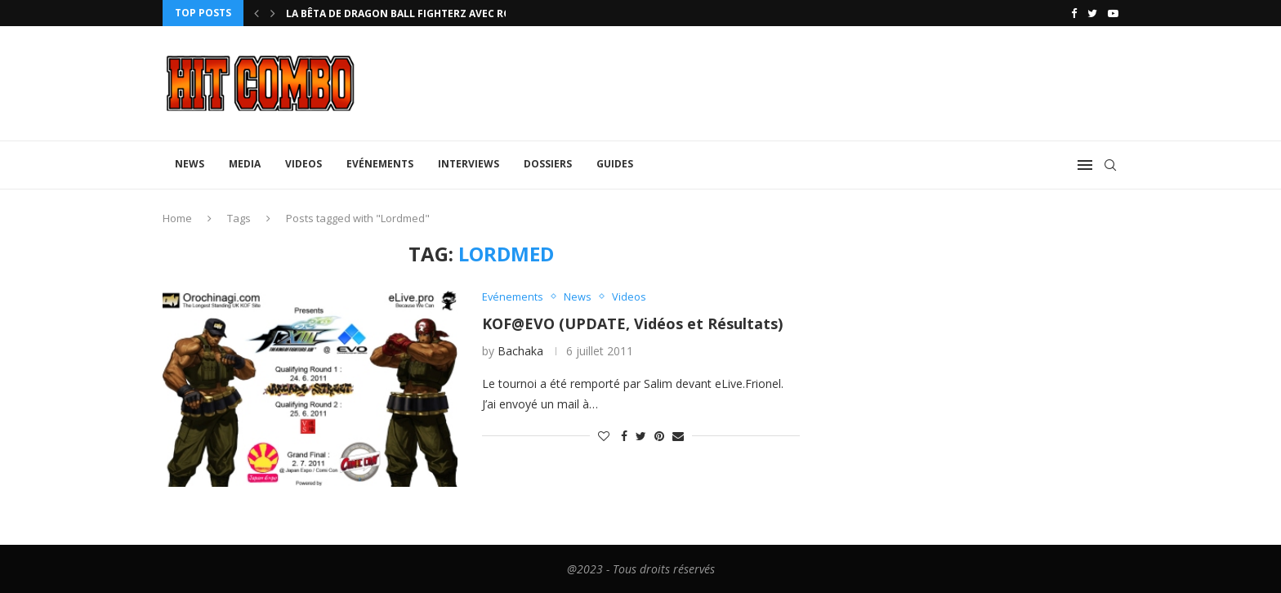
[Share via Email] (678, 435)
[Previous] (256, 13)
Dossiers (548, 164)
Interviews (468, 164)
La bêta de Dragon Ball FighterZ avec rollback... (422, 13)
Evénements (379, 164)
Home (177, 218)
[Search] (1110, 165)
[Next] (272, 13)
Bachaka (520, 351)
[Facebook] (1074, 13)
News (189, 164)
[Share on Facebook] (624, 435)
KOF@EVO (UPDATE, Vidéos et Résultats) (632, 323)
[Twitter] (1092, 13)
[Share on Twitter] (641, 435)
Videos (303, 164)
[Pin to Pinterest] (659, 435)
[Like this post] (603, 435)
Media (245, 164)
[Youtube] (1113, 13)
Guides (614, 164)
